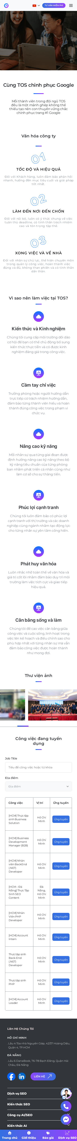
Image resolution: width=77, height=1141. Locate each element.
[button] (10, 726)
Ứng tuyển (61, 819)
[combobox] (38, 786)
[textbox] (38, 786)
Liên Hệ (43, 1076)
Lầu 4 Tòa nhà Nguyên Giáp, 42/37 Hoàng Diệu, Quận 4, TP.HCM (39, 1045)
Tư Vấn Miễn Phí (54, 5)
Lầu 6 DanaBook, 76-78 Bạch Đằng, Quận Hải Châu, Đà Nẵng (38, 1062)
